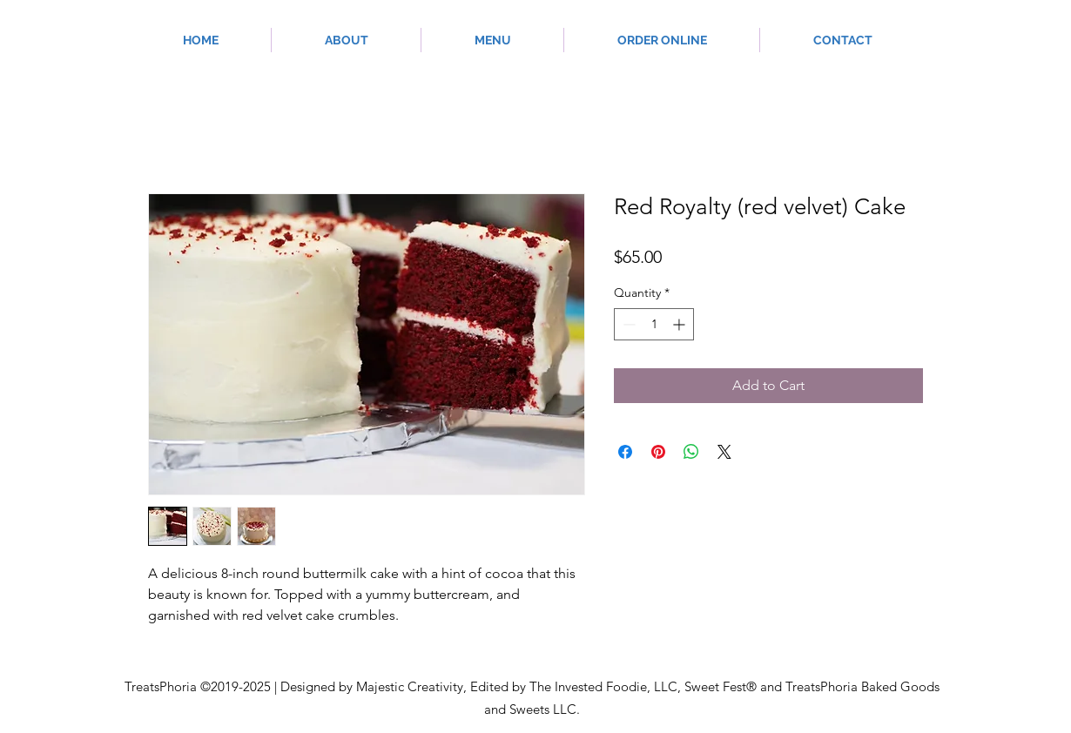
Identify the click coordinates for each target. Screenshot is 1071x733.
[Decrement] (627, 324)
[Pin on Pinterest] (658, 451)
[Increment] (680, 324)
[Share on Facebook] (625, 451)
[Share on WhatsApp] (691, 451)
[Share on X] (724, 451)
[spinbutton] (654, 324)
